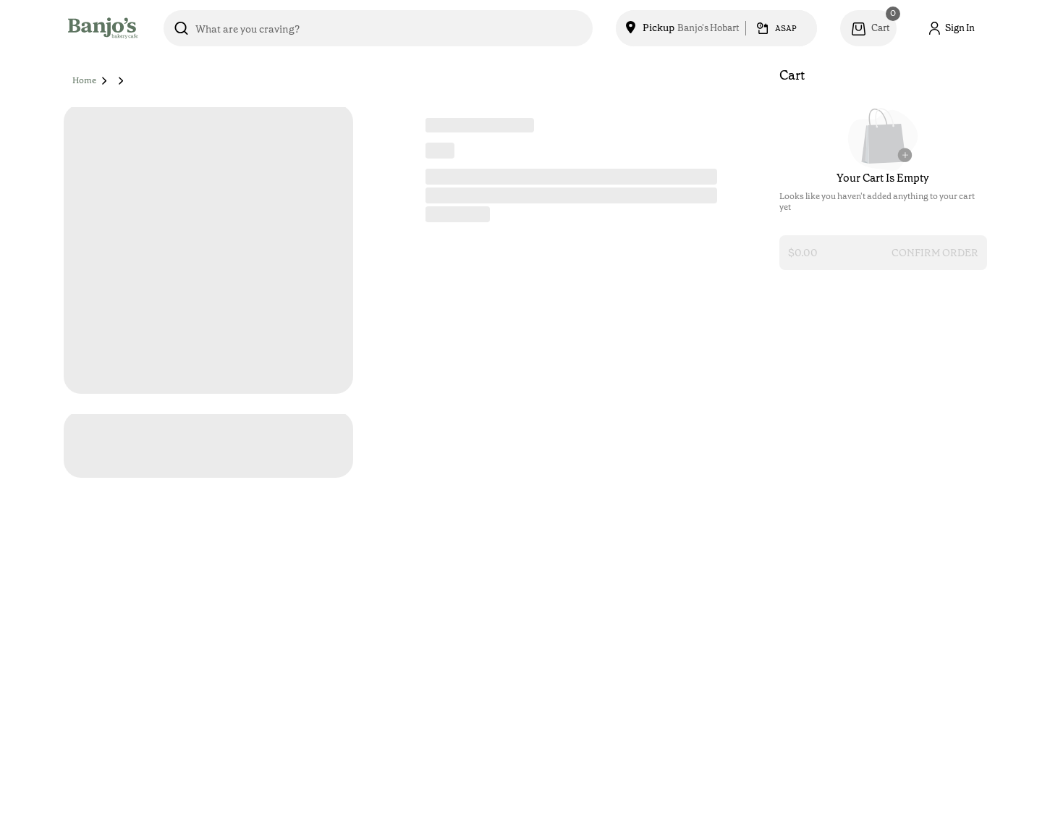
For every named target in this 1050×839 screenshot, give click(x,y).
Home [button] (84, 80)
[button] (104, 80)
